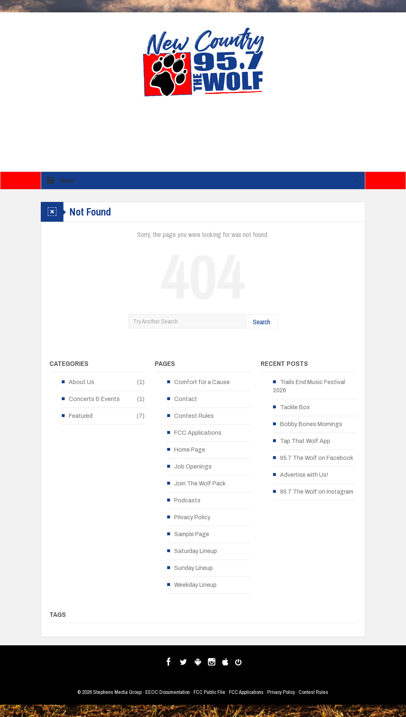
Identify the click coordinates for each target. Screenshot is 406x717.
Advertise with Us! (304, 475)
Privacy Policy (192, 517)
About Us (81, 382)
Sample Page (191, 534)
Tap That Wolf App (305, 441)
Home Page (189, 450)
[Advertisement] (215, 137)
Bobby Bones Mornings (311, 424)
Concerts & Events (94, 399)
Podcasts (187, 500)
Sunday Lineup (193, 568)
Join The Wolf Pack (200, 483)
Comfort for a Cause (202, 382)
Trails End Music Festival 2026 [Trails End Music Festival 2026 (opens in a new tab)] (309, 386)
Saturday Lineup (195, 551)
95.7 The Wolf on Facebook (316, 458)
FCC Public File (209, 692)
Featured (81, 416)
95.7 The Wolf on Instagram (316, 492)
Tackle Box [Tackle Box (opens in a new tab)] (295, 407)
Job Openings (193, 467)
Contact (185, 399)
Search (261, 321)
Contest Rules (194, 416)
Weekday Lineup (195, 585)
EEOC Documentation (167, 692)
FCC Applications (198, 433)
